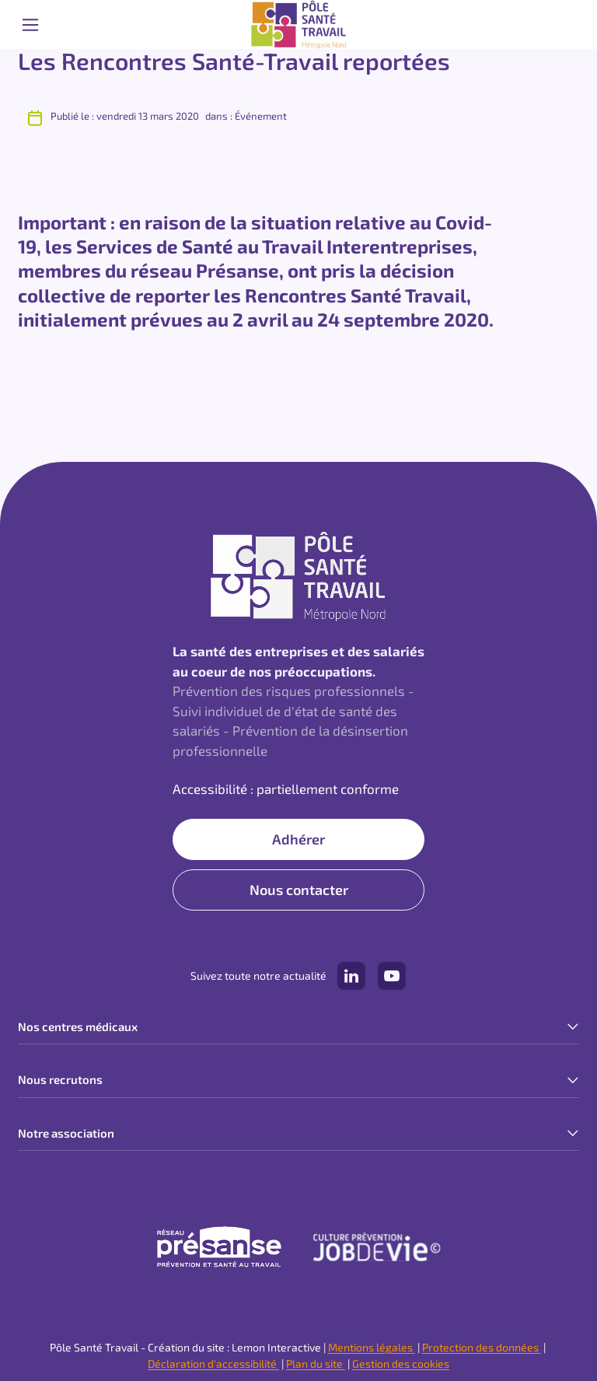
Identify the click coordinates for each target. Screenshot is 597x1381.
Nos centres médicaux (78, 1026)
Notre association (66, 1133)
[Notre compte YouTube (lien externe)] (391, 975)
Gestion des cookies (400, 1363)
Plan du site (315, 1363)
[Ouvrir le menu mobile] (30, 24)
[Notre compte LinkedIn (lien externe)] (351, 975)
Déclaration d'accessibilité (213, 1363)
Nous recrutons (60, 1079)
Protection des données (481, 1347)
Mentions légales (371, 1347)
